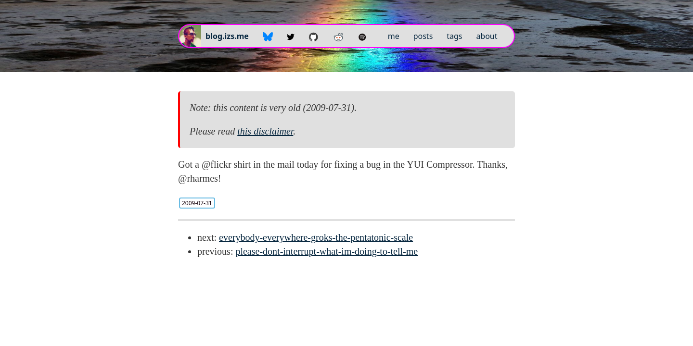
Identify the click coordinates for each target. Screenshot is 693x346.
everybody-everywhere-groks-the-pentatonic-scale (316, 237)
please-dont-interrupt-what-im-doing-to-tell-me (326, 251)
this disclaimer (265, 131)
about (486, 36)
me (393, 36)
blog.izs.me (227, 36)
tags (454, 36)
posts (423, 36)
